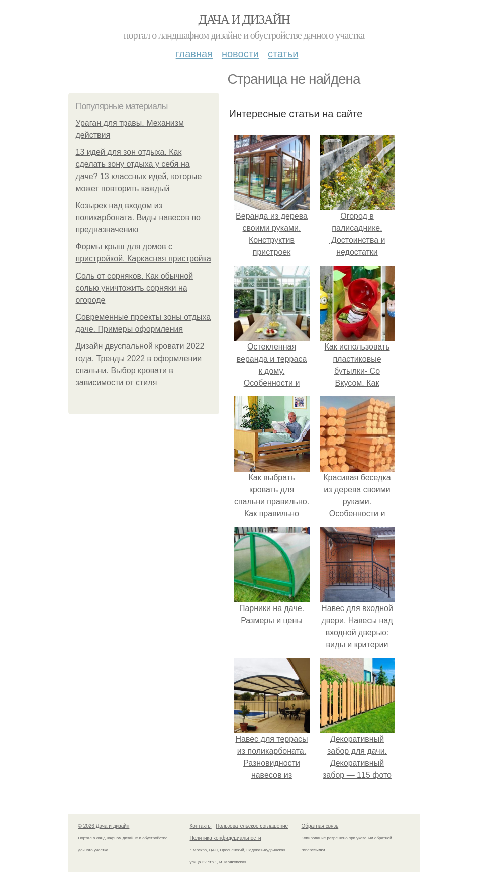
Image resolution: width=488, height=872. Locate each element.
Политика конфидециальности (225, 838)
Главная (194, 53)
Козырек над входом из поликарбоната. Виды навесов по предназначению (138, 217)
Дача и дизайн (244, 19)
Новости (240, 53)
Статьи (283, 53)
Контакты (201, 826)
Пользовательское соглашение (252, 826)
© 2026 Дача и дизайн (104, 826)
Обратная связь (320, 826)
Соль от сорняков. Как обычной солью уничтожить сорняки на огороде (134, 288)
